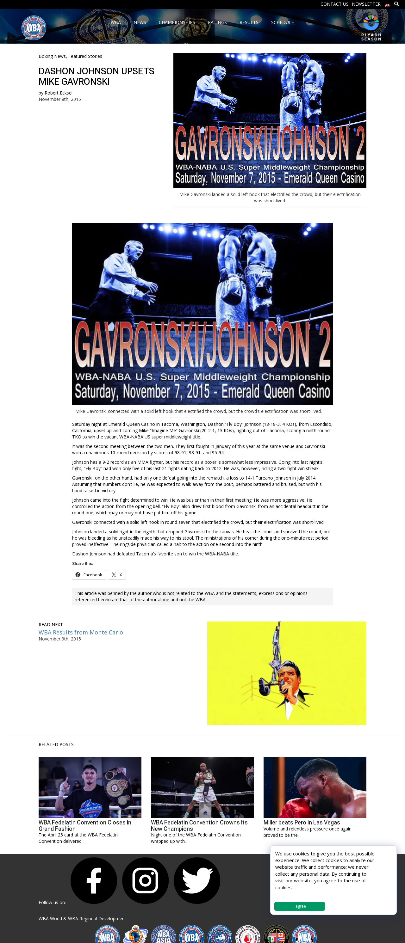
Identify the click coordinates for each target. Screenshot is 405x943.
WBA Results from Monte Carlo (81, 632)
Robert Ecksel (58, 93)
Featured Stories (85, 56)
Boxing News (52, 56)
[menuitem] (387, 4)
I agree (300, 906)
